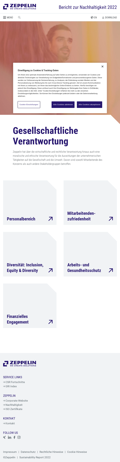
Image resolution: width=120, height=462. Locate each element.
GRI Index (10, 386)
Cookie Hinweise (77, 451)
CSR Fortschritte (14, 382)
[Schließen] (102, 66)
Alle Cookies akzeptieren (89, 104)
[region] (60, 88)
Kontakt (9, 423)
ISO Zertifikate (12, 409)
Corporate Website (15, 400)
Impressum (10, 451)
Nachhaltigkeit (12, 404)
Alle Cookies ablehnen (63, 104)
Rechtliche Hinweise (51, 451)
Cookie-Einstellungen (29, 104)
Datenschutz (28, 451)
